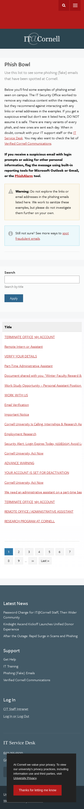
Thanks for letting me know (37, 790)
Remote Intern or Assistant (23, 346)
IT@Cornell (42, 39)
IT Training (10, 666)
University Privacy (24, 778)
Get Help (9, 659)
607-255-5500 (13, 752)
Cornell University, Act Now (23, 453)
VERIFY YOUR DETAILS (20, 356)
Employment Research (20, 433)
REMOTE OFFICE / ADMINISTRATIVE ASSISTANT (38, 511)
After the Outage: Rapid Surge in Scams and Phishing (40, 635)
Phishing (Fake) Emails (19, 672)
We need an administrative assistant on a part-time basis (44, 492)
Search (9, 272)
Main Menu (75, 5)
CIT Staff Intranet (15, 708)
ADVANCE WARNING (19, 462)
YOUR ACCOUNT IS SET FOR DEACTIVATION (36, 472)
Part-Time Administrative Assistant (28, 365)
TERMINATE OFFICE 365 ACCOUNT (29, 336)
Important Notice (16, 414)
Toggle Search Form (63, 5)
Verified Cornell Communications (27, 143)
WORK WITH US (16, 394)
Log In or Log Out (16, 716)
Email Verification (16, 404)
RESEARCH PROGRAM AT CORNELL (29, 521)
